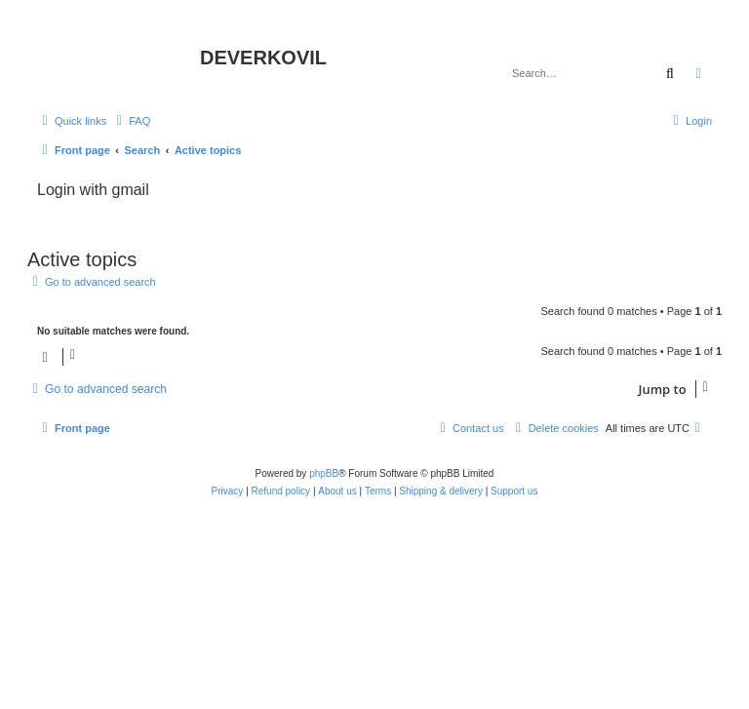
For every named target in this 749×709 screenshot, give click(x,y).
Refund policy (281, 491)
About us (337, 491)
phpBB (323, 473)
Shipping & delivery (441, 491)
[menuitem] (130, 121)
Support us (514, 491)
